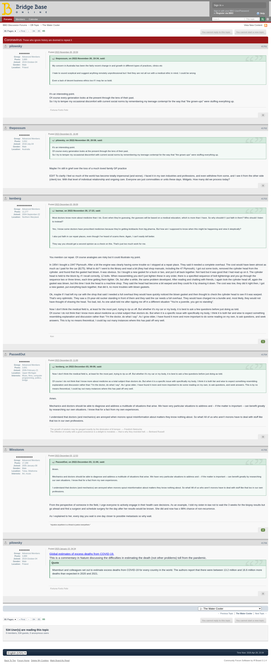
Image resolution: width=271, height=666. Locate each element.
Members (20, 19)
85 (39, 31)
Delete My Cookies (40, 660)
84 (34, 31)
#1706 (264, 543)
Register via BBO (224, 13)
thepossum (17, 128)
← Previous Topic (225, 614)
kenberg (15, 198)
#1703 (264, 199)
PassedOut (17, 354)
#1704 (264, 354)
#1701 (264, 46)
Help (261, 13)
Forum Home (23, 660)
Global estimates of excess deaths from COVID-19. (81, 553)
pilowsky (15, 46)
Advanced (267, 19)
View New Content (253, 25)
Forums (8, 19)
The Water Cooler (51, 25)
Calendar (33, 19)
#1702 (264, 128)
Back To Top (10, 660)
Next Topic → (261, 614)
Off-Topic (34, 25)
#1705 (264, 450)
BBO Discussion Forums (15, 25)
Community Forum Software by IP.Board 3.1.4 (245, 660)
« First (22, 31)
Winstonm (16, 449)
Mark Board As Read (60, 660)
